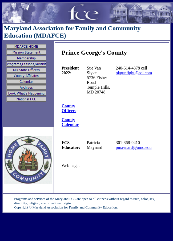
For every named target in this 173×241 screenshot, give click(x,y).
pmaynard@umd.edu (133, 147)
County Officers (69, 108)
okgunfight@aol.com (134, 73)
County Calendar (70, 122)
